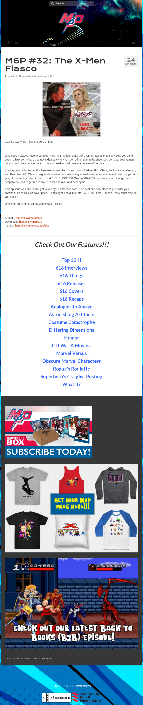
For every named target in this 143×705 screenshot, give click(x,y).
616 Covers (71, 291)
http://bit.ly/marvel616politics (32, 225)
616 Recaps (71, 299)
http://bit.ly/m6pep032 (29, 217)
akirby (13, 76)
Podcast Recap (39, 76)
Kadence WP (46, 658)
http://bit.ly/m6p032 (30, 221)
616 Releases (71, 283)
